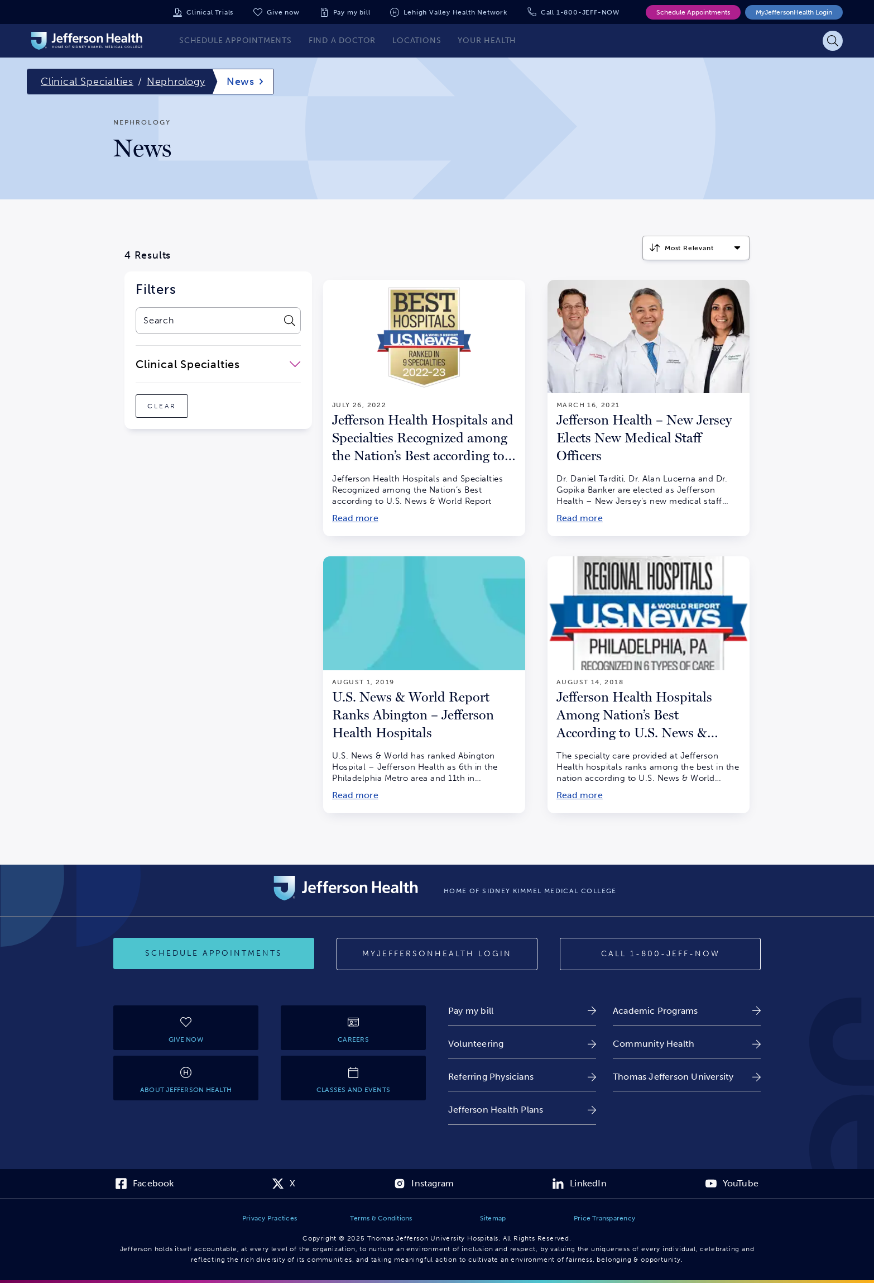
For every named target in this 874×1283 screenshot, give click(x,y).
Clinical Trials (209, 12)
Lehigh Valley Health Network (455, 12)
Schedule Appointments (693, 12)
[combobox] (207, 320)
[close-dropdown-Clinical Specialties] (218, 364)
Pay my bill (352, 12)
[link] (522, 1010)
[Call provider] (660, 954)
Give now (283, 12)
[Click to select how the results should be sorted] (696, 248)
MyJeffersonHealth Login (794, 12)
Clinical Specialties (87, 81)
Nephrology (176, 81)
